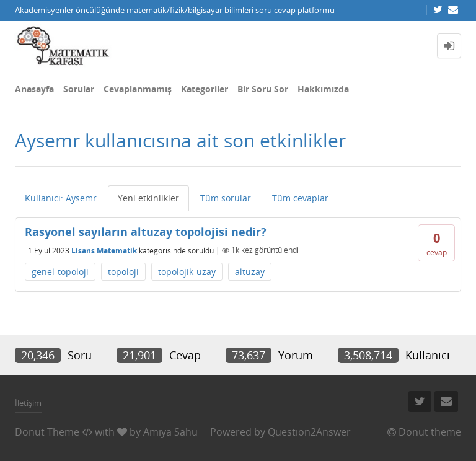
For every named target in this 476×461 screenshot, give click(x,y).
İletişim (28, 402)
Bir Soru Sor (262, 89)
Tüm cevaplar (300, 198)
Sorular (78, 89)
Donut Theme (47, 432)
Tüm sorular (225, 198)
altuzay (250, 272)
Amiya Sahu (170, 432)
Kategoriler (204, 89)
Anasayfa (34, 89)
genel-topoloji (60, 272)
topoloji (123, 272)
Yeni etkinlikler (148, 198)
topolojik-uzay (187, 272)
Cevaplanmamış (138, 89)
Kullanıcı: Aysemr (61, 198)
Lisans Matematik (104, 250)
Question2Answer (309, 432)
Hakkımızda (323, 89)
